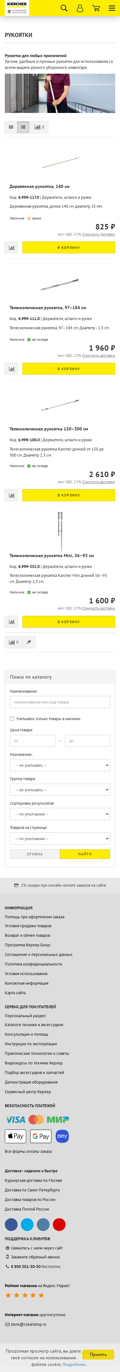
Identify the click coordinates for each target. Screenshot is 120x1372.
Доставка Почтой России (27, 1209)
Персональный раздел (25, 1015)
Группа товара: (23, 778)
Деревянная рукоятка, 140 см (39, 186)
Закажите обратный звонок (32, 1257)
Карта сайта (15, 992)
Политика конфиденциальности (33, 964)
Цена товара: (21, 730)
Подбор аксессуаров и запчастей (34, 1072)
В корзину (69, 247)
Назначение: (21, 754)
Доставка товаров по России (30, 1199)
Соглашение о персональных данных (39, 954)
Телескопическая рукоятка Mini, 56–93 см (52, 555)
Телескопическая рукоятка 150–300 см (49, 429)
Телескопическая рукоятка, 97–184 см (48, 307)
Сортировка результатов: (32, 803)
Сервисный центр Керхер (28, 1091)
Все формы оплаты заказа (28, 1151)
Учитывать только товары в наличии (45, 718)
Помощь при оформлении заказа (34, 917)
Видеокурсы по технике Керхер (34, 1063)
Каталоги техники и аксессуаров (34, 1024)
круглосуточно (35, 1314)
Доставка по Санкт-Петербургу (32, 1190)
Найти (85, 854)
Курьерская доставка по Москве (33, 1180)
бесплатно (32, 1266)
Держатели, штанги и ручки (66, 197)
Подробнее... (75, 1364)
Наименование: (24, 691)
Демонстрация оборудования (31, 1082)
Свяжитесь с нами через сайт (34, 1248)
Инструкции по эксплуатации (31, 1044)
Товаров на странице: (29, 827)
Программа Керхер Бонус (28, 945)
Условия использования (26, 973)
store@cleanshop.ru (25, 1324)
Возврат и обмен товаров (27, 935)
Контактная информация (26, 983)
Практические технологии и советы (37, 1053)
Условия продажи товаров (28, 925)
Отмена (35, 854)
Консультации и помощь (26, 1034)
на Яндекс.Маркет (37, 1285)
